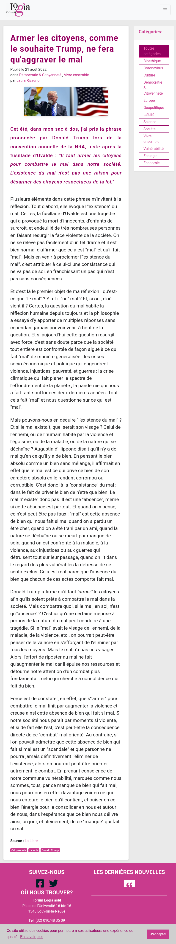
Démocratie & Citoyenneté (40, 75)
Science (149, 122)
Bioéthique (152, 61)
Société (149, 129)
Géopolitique (153, 107)
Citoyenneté (18, 850)
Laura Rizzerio (27, 80)
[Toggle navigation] (165, 10)
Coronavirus (153, 68)
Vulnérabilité (153, 149)
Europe (149, 100)
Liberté (34, 850)
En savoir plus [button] (31, 937)
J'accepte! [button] (158, 934)
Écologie (150, 156)
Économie (151, 163)
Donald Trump (50, 850)
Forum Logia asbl (47, 900)
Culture (149, 75)
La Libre (31, 841)
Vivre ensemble (76, 75)
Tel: (31, 920)
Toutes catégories (152, 51)
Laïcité (148, 115)
